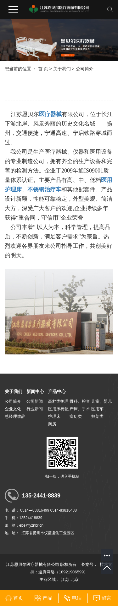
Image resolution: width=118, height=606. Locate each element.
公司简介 (13, 401)
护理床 (54, 416)
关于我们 (62, 68)
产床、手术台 (80, 410)
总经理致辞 (15, 416)
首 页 (43, 68)
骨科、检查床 (80, 402)
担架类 (97, 416)
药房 (52, 424)
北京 (74, 579)
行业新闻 (34, 409)
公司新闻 (34, 401)
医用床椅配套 (58, 410)
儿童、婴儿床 (101, 402)
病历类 (76, 416)
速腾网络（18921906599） (63, 572)
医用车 (97, 409)
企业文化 (13, 409)
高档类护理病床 (58, 402)
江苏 (65, 579)
